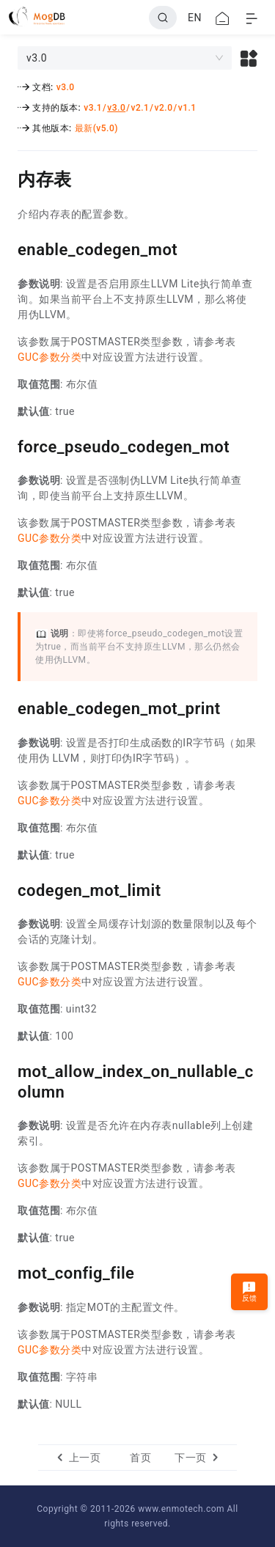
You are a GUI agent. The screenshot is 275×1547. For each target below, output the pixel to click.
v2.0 (164, 108)
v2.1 (140, 108)
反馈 (249, 1291)
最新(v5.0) (96, 128)
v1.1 (187, 108)
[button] (249, 58)
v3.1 (93, 108)
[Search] (163, 17)
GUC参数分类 (49, 357)
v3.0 (65, 87)
